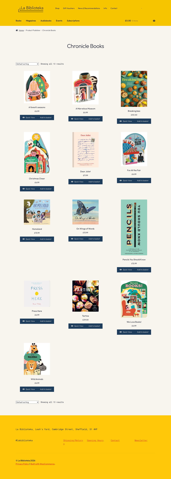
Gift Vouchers (68, 8)
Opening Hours (95, 440)
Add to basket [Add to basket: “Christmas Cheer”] (45, 189)
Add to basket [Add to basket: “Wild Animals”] (45, 389)
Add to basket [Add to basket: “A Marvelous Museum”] (94, 119)
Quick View (30, 117)
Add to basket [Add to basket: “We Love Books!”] (142, 332)
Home (21, 30)
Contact (114, 8)
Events (59, 20)
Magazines (31, 20)
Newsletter (141, 440)
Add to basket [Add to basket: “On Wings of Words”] (94, 239)
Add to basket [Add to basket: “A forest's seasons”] (45, 117)
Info (105, 8)
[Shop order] (27, 63)
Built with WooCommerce (43, 464)
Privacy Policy (22, 464)
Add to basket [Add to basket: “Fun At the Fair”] (142, 180)
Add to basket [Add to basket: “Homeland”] (45, 239)
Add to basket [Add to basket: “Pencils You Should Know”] (142, 269)
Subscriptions (73, 20)
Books (18, 20)
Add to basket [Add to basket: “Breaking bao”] (142, 121)
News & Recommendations (89, 8)
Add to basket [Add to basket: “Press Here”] (45, 321)
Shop (57, 8)
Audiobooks (46, 20)
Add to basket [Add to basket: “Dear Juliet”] (94, 181)
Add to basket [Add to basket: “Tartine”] (94, 326)
